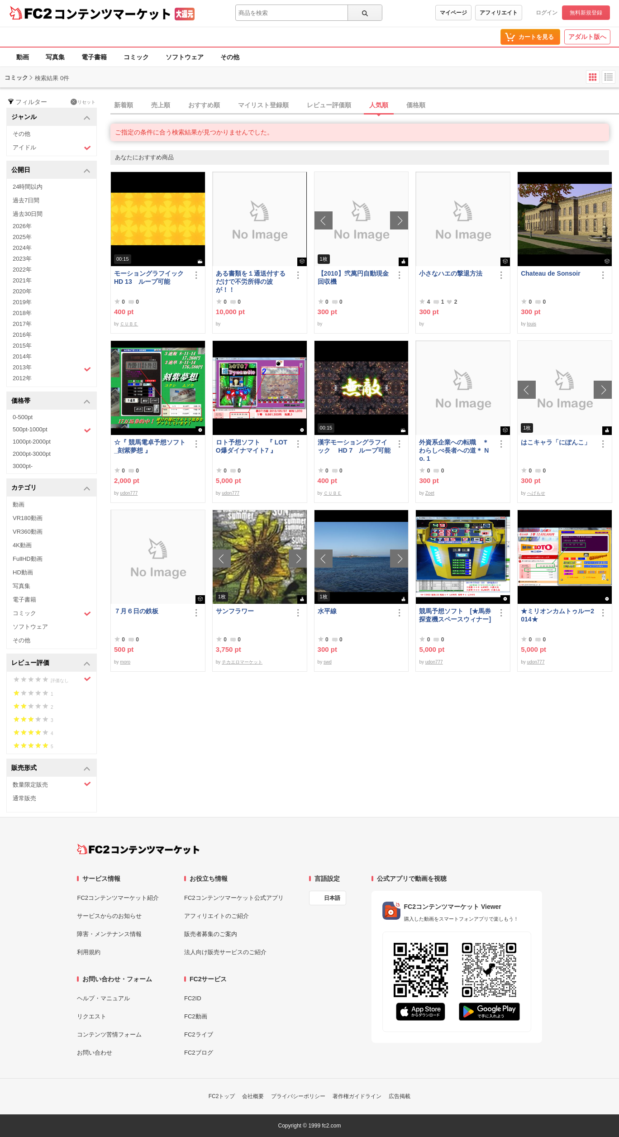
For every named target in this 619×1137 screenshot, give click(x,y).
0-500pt (23, 417)
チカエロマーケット (242, 661)
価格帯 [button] (50, 401)
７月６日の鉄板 (136, 611)
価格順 (415, 105)
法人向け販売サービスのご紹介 (225, 952)
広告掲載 (399, 1096)
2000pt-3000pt (32, 453)
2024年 (22, 247)
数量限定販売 (52, 784)
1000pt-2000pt (32, 441)
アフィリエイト (499, 13)
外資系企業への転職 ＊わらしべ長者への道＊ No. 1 (454, 450)
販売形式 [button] (50, 768)
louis (532, 323)
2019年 (22, 302)
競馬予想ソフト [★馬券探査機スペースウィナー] (456, 615)
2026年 (22, 226)
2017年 (22, 323)
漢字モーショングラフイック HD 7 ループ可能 (354, 446)
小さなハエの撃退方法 (450, 273)
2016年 (22, 334)
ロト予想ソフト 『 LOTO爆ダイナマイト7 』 (251, 446)
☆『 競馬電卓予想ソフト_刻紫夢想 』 (150, 446)
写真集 (55, 57)
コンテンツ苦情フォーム (109, 1034)
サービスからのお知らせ (109, 915)
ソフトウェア (185, 57)
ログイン (546, 13)
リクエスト (91, 1016)
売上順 (160, 105)
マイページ (453, 13)
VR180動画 (28, 518)
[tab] (364, 105)
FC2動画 (195, 1016)
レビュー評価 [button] (50, 663)
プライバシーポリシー (298, 1096)
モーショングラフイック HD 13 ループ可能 (151, 277)
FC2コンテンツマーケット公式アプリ (234, 897)
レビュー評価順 (329, 105)
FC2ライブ (198, 1034)
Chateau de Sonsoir (550, 273)
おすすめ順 (204, 105)
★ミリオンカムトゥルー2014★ (557, 615)
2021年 (22, 280)
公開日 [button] (50, 170)
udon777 (129, 493)
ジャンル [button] (50, 117)
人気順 (378, 105)
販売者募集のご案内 (210, 934)
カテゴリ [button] (50, 488)
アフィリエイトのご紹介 (216, 915)
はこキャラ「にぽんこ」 (555, 442)
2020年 (22, 291)
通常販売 (24, 798)
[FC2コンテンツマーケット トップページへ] (138, 849)
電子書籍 (94, 57)
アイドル (52, 148)
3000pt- (23, 466)
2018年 (22, 313)
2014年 (22, 356)
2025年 (22, 237)
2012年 (22, 378)
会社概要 (253, 1096)
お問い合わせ (94, 1052)
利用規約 (88, 952)
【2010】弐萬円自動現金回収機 (353, 277)
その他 (229, 57)
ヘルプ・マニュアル (103, 998)
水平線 (327, 611)
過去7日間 (26, 200)
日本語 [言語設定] (332, 898)
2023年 (22, 258)
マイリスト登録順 (263, 105)
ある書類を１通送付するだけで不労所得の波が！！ (251, 281)
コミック (136, 57)
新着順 (123, 105)
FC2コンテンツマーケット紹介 (118, 897)
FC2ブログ (198, 1052)
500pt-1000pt (52, 430)
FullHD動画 (28, 558)
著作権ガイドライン (357, 1096)
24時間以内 (28, 186)
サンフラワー (235, 611)
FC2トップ (222, 1096)
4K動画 (22, 545)
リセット (83, 102)
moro (125, 661)
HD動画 (23, 572)
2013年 (52, 368)
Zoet (429, 493)
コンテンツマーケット (112, 13)
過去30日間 (28, 213)
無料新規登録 (586, 13)
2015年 (22, 345)
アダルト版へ (587, 36)
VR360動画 (28, 531)
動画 (22, 57)
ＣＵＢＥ (129, 323)
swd (328, 661)
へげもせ (536, 493)
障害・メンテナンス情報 (109, 934)
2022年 (22, 269)
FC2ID (192, 998)
